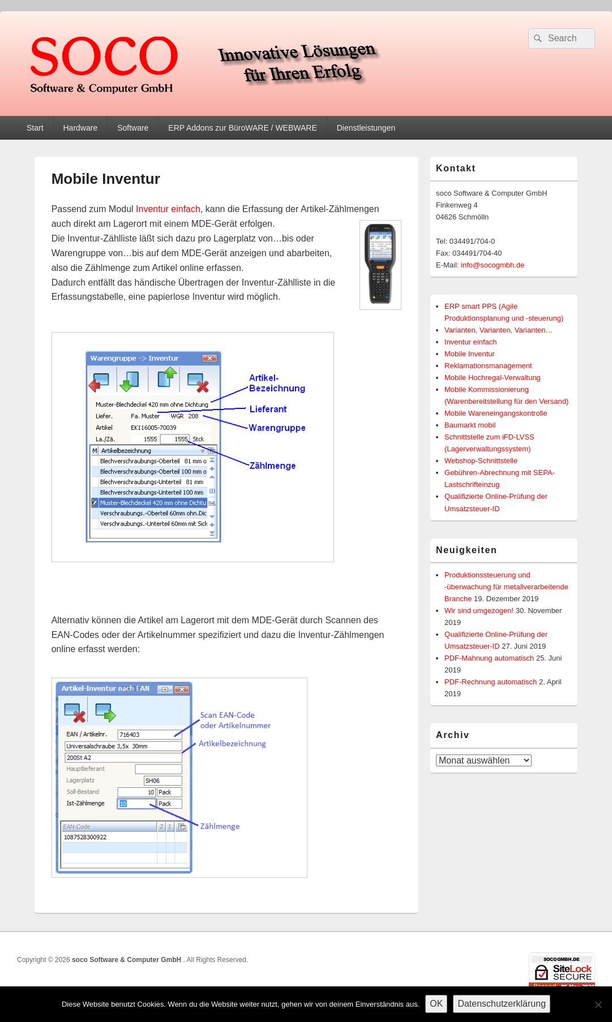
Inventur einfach (168, 209)
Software (132, 127)
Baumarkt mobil (469, 425)
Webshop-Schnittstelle (480, 460)
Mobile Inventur (469, 354)
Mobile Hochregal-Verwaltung (492, 377)
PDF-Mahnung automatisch (489, 658)
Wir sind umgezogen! (478, 610)
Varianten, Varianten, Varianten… (498, 330)
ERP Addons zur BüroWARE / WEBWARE (242, 127)
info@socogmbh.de (492, 265)
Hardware (80, 127)
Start (35, 127)
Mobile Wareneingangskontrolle (495, 413)
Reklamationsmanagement (488, 365)
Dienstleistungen (366, 127)
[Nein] (598, 1004)
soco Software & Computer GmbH (127, 960)
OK (436, 1003)
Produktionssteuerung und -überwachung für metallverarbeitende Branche (506, 587)
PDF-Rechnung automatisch (490, 682)
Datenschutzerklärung (501, 1003)
